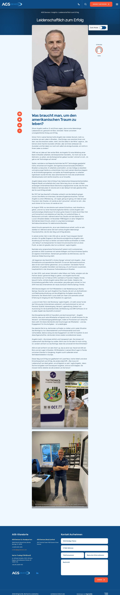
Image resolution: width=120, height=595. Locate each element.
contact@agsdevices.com (19, 549)
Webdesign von (84, 594)
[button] (85, 4)
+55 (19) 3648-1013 (17, 564)
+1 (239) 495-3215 (17, 547)
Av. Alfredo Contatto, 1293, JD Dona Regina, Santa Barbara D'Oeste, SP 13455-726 (22, 560)
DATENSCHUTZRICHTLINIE (58, 594)
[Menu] (117, 4)
